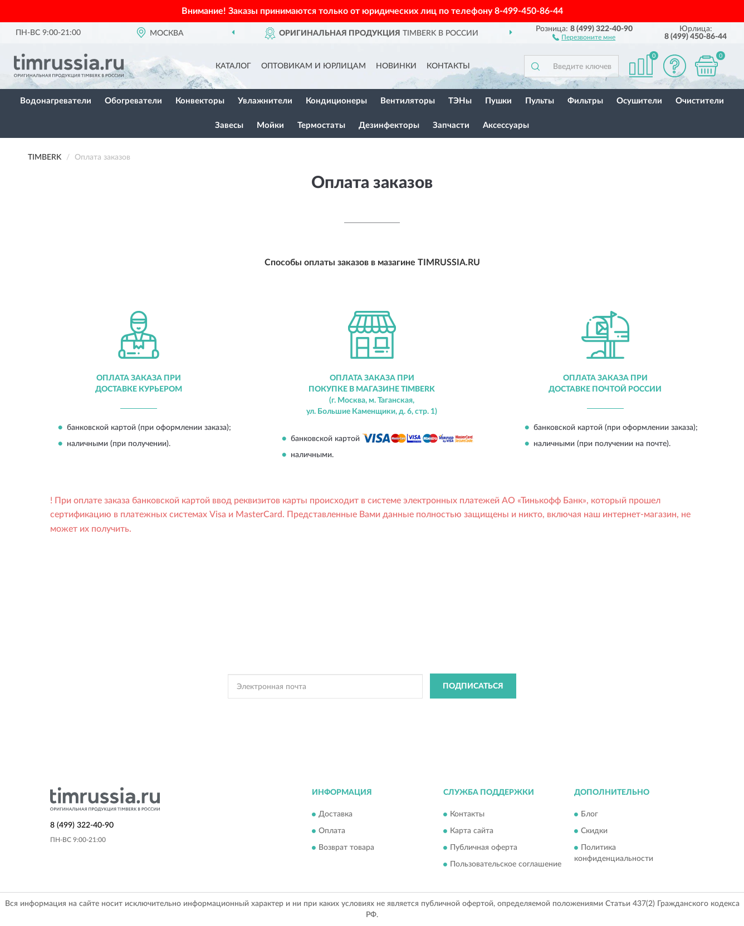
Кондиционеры (336, 101)
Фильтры (585, 101)
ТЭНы (460, 101)
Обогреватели (133, 101)
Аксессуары (506, 125)
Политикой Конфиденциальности (365, 711)
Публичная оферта (483, 847)
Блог (589, 814)
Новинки (396, 66)
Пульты (539, 101)
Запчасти (451, 125)
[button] (583, 36)
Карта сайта (471, 831)
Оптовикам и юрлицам (313, 66)
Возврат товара (346, 847)
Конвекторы (199, 101)
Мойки (270, 125)
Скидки (594, 831)
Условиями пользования (463, 711)
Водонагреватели (55, 101)
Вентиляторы (407, 101)
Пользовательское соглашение (505, 864)
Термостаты (321, 125)
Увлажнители (265, 101)
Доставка (336, 814)
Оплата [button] (332, 831)
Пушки (498, 101)
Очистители (700, 101)
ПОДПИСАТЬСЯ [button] (473, 686)
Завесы (229, 125)
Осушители (639, 101)
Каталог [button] (233, 66)
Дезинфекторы (389, 125)
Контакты (448, 66)
